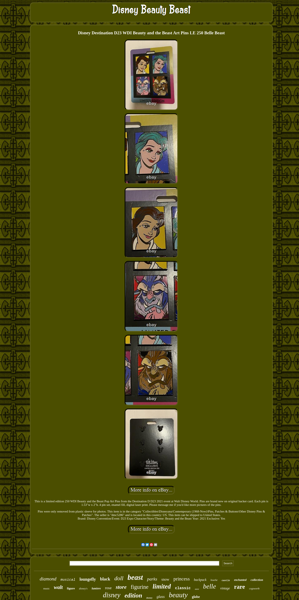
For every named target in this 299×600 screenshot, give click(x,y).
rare (239, 586)
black (105, 579)
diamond (48, 578)
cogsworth (254, 588)
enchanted (240, 579)
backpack (200, 579)
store (121, 587)
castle (226, 580)
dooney (149, 598)
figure (71, 588)
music (46, 588)
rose (108, 588)
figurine (139, 587)
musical (67, 580)
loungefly (88, 579)
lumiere (96, 588)
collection (257, 579)
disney (111, 595)
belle (209, 586)
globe (196, 597)
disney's (83, 588)
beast (135, 577)
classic (183, 588)
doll (119, 578)
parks (152, 578)
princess (181, 578)
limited (162, 586)
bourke (214, 580)
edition (133, 595)
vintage (225, 588)
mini (197, 589)
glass (161, 596)
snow (165, 579)
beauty (178, 595)
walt (58, 587)
